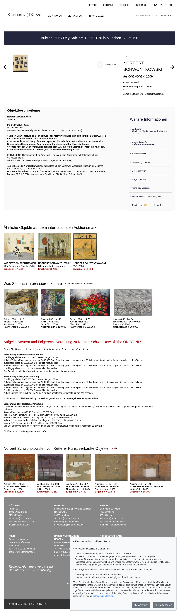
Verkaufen (75, 15)
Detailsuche (166, 16)
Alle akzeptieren (163, 605)
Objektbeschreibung (23, 110)
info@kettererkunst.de (19, 524)
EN (161, 5)
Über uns (140, 5)
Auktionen (55, 15)
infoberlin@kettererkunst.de (113, 524)
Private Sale (96, 15)
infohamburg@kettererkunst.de (69, 524)
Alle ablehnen (141, 605)
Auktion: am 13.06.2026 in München (81, 38)
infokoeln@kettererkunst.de (22, 552)
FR (170, 5)
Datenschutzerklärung (103, 596)
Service (92, 5)
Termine (124, 5)
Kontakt (108, 5)
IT (166, 5)
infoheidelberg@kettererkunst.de (69, 555)
